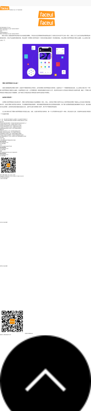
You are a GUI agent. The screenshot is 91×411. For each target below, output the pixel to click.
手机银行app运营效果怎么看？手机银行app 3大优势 (10, 125)
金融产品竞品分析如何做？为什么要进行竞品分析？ (10, 132)
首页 (1, 27)
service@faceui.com (4, 142)
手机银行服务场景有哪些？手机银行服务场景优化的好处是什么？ (13, 123)
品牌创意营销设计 (3, 32)
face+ (15, 9)
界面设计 (72, 38)
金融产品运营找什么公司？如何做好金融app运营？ (10, 131)
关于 (17, 9)
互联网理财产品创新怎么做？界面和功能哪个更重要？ (11, 133)
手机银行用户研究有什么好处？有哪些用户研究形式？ (11, 127)
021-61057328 (3, 141)
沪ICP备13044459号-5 (4, 177)
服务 (19, 9)
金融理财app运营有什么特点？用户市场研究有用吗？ (11, 128)
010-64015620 (3, 147)
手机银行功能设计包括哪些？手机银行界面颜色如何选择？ (12, 134)
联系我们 (11, 9)
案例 (21, 9)
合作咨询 (2, 137)
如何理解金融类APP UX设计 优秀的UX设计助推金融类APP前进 (13, 136)
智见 (14, 174)
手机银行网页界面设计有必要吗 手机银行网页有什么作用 (15, 120)
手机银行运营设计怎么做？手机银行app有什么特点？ (11, 124)
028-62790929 (3, 153)
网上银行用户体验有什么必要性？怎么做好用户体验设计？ (16, 119)
